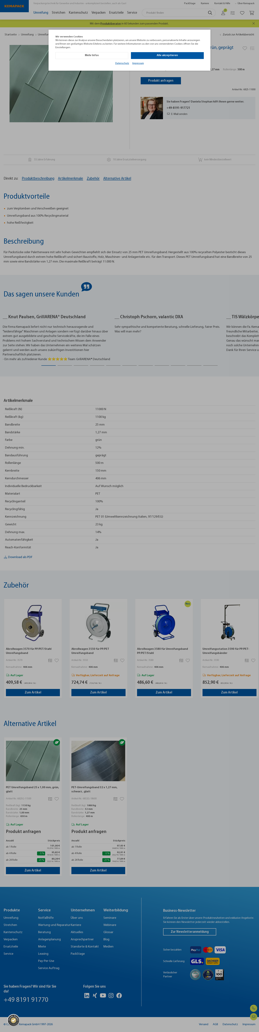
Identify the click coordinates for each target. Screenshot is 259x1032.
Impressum (138, 63)
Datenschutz (122, 63)
